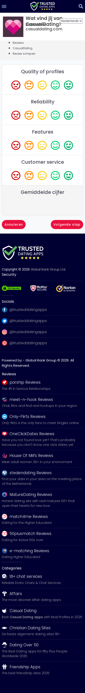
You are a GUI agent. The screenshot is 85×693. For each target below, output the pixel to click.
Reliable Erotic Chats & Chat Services (31, 583)
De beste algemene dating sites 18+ (31, 634)
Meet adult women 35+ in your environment (37, 462)
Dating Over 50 (20, 645)
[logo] (42, 5)
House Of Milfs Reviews (27, 455)
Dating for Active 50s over (22, 540)
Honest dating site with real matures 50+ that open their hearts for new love (38, 503)
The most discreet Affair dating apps (31, 600)
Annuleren (14, 224)
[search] (81, 6)
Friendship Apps (21, 667)
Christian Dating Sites (26, 628)
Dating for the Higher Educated (26, 522)
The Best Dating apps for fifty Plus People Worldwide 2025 (34, 653)
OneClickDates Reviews (28, 434)
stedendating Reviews (27, 473)
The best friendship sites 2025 (25, 673)
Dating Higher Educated (21, 557)
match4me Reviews (25, 516)
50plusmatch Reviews (26, 533)
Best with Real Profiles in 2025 (42, 617)
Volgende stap (66, 224)
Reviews (18, 43)
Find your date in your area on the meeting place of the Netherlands (42, 481)
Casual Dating (19, 610)
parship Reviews (21, 382)
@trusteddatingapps (24, 309)
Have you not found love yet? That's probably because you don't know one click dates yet (38, 442)
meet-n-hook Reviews (27, 399)
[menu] (4, 6)
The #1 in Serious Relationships (26, 388)
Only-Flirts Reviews (24, 416)
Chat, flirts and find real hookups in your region (39, 405)
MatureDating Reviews (27, 494)
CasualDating (22, 48)
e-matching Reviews (25, 551)
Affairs (12, 593)
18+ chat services (22, 576)
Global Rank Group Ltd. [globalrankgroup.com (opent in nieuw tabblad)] (48, 269)
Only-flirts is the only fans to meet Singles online (40, 423)
